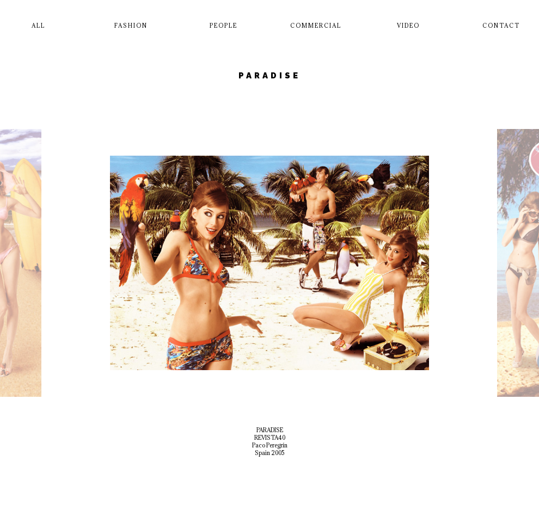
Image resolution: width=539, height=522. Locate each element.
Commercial (315, 25)
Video (408, 25)
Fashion (131, 25)
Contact (501, 25)
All (38, 25)
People (223, 25)
